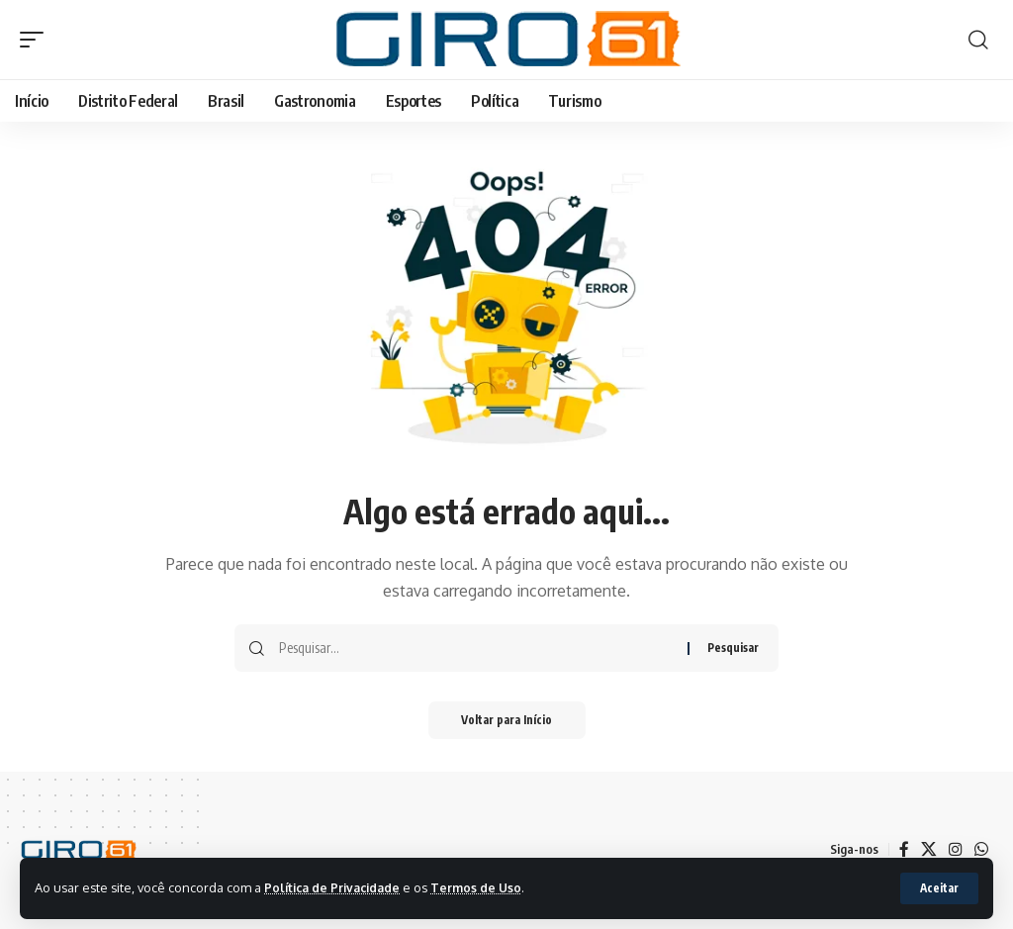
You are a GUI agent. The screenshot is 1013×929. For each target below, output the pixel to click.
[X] (929, 849)
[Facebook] (904, 849)
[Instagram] (955, 849)
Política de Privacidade (336, 887)
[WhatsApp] (981, 849)
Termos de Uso (485, 887)
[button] (938, 888)
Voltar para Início (507, 720)
